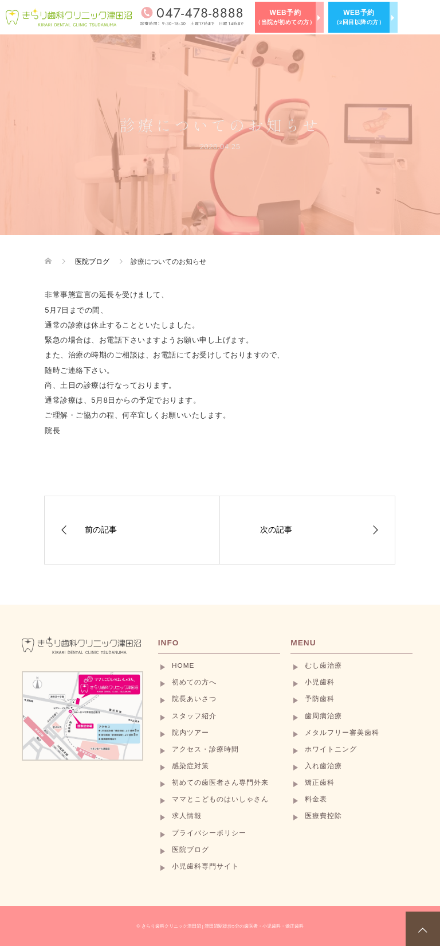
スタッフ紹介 (194, 716)
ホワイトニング (331, 749)
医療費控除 (323, 816)
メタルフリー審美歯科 (342, 733)
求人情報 (187, 816)
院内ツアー (190, 733)
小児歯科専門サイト (205, 866)
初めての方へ (194, 682)
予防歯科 (320, 699)
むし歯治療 (323, 665)
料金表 (316, 799)
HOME (183, 665)
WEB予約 (285, 17)
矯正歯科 (320, 782)
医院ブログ (190, 850)
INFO (168, 643)
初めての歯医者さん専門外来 (220, 782)
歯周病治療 (323, 716)
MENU (303, 643)
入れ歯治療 (323, 766)
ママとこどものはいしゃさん (220, 799)
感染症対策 (190, 766)
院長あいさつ (194, 699)
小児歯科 (320, 682)
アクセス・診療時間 (205, 749)
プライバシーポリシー (209, 833)
